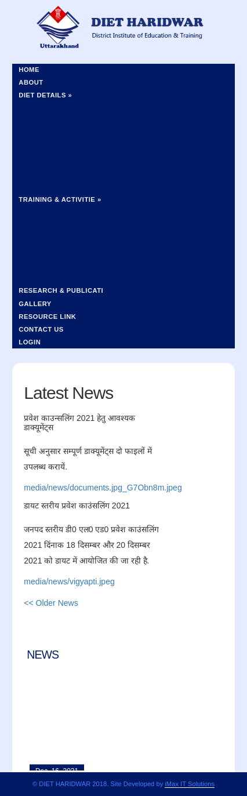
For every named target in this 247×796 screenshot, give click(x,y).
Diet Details (45, 95)
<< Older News (51, 603)
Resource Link (47, 316)
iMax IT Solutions (190, 783)
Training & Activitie (60, 199)
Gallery (35, 303)
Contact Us (41, 329)
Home (29, 69)
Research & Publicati (61, 290)
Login (30, 342)
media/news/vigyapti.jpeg (69, 581)
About (31, 82)
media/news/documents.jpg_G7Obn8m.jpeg (102, 487)
